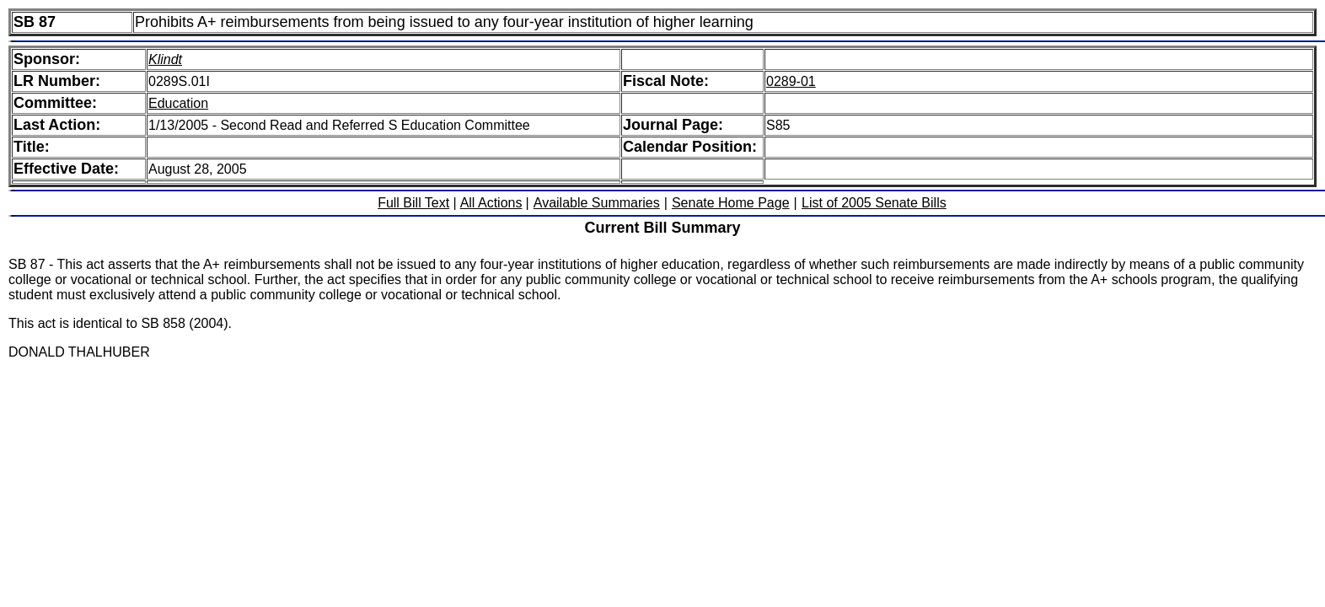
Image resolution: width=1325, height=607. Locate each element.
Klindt (165, 59)
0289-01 (791, 81)
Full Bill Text (413, 203)
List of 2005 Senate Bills (874, 203)
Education (178, 103)
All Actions (491, 203)
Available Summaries (597, 203)
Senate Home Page (731, 203)
